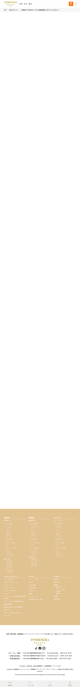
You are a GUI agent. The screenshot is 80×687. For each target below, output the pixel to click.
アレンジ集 (7, 615)
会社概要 (55, 596)
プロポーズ (7, 593)
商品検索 (10, 685)
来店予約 (55, 579)
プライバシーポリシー (34, 596)
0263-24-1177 (54, 656)
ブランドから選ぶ (8, 579)
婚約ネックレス (8, 610)
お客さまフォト (13, 10)
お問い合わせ (56, 582)
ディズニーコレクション (10, 588)
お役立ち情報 (32, 588)
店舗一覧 (70, 685)
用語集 (30, 593)
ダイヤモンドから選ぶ (9, 591)
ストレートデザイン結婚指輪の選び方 (14, 601)
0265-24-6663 (53, 659)
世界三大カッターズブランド (11, 582)
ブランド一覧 (30, 685)
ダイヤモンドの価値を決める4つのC (13, 613)
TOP (5, 10)
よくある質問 (32, 585)
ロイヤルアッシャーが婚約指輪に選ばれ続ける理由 (15, 597)
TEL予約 (50, 685)
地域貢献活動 (56, 599)
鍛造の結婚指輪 (8, 604)
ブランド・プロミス (34, 579)
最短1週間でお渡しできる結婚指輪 (13, 607)
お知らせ (31, 582)
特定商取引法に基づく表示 (36, 599)
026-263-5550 (53, 653)
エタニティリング (8, 585)
